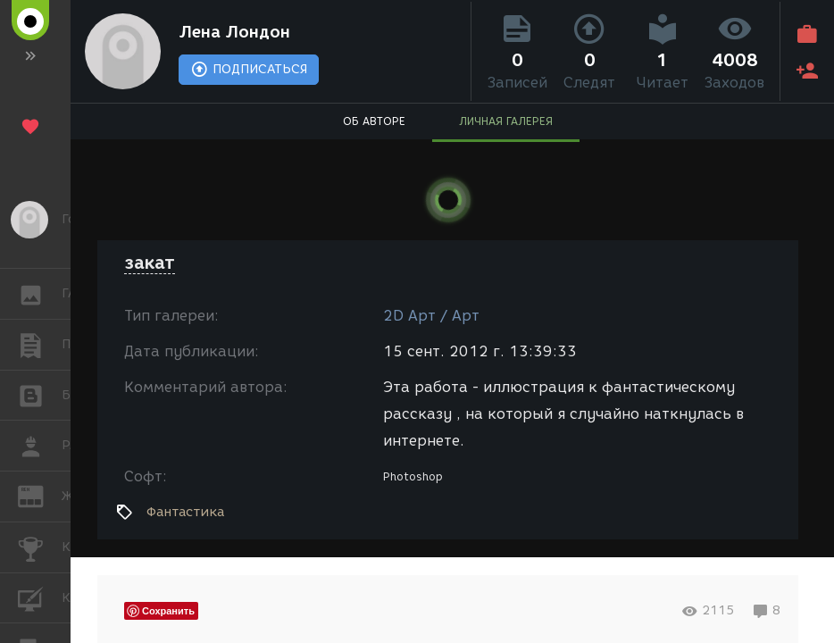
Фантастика (185, 512)
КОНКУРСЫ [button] (40, 547)
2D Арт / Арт (431, 315)
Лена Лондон (234, 32)
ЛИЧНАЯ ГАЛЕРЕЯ (506, 121)
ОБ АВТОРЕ (374, 121)
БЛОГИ (40, 394)
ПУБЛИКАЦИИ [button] (40, 345)
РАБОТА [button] (40, 446)
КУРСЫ (40, 597)
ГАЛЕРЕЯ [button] (40, 294)
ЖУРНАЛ (40, 495)
